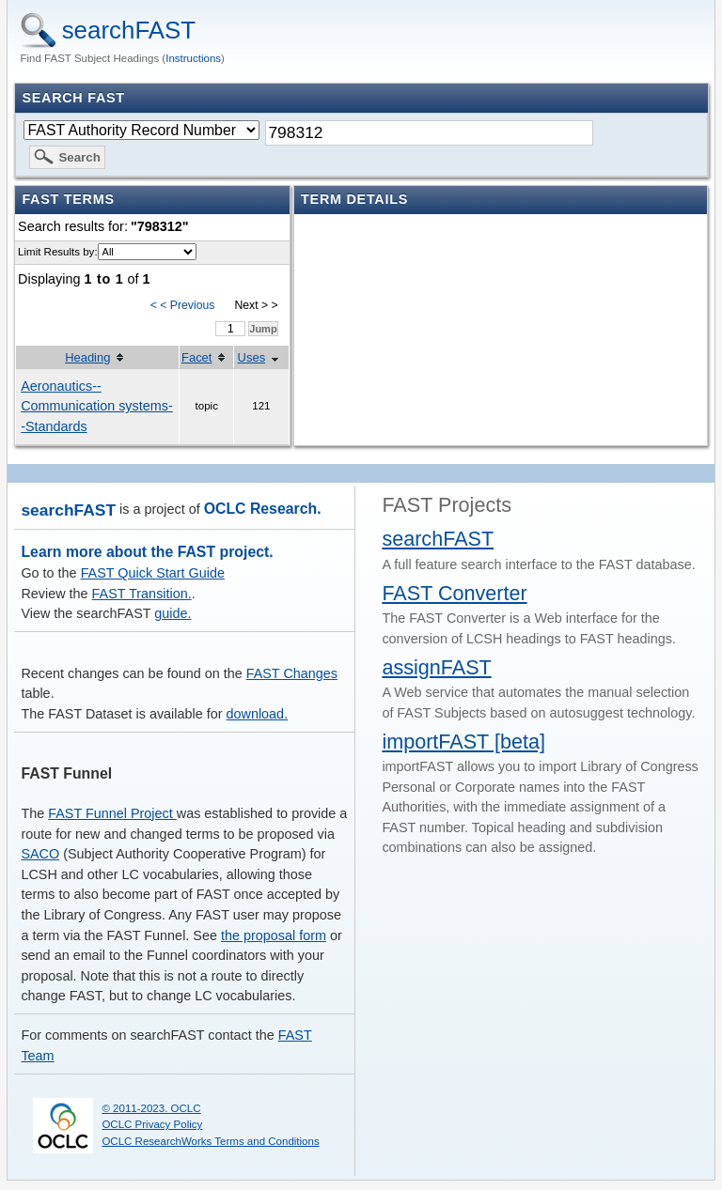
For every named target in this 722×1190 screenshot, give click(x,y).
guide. (172, 613)
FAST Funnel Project (112, 813)
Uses (252, 357)
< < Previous (182, 305)
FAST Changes (291, 673)
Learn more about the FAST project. (147, 552)
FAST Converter (454, 593)
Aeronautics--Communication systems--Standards (97, 406)
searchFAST (129, 30)
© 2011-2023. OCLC (151, 1108)
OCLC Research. (263, 509)
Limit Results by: (57, 251)
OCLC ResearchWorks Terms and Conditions (210, 1141)
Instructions (193, 58)
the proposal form (273, 935)
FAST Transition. (142, 593)
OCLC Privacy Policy (152, 1124)
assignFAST (436, 667)
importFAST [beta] (463, 741)
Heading (87, 357)
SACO (40, 853)
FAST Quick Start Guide (153, 572)
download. (258, 713)
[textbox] (428, 133)
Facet (196, 357)
